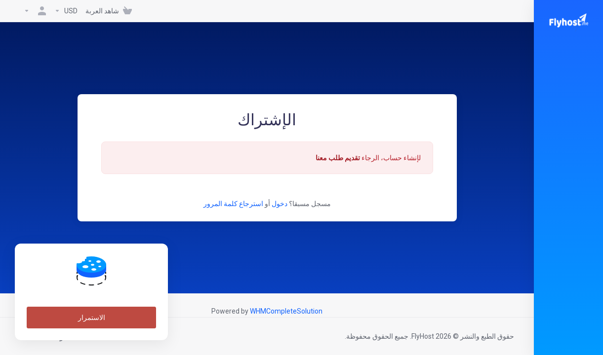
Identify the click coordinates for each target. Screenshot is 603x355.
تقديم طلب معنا (338, 158)
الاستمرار (91, 317)
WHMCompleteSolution (286, 311)
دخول (279, 204)
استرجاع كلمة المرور (233, 204)
